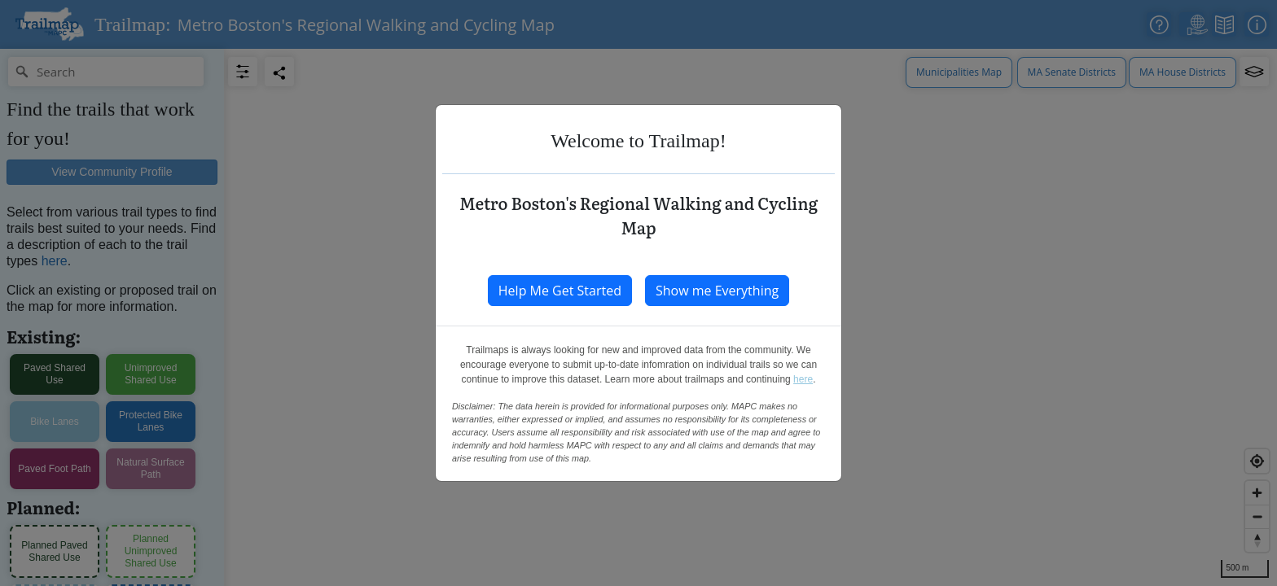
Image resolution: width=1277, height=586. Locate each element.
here (803, 379)
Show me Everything (717, 291)
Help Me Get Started (559, 291)
